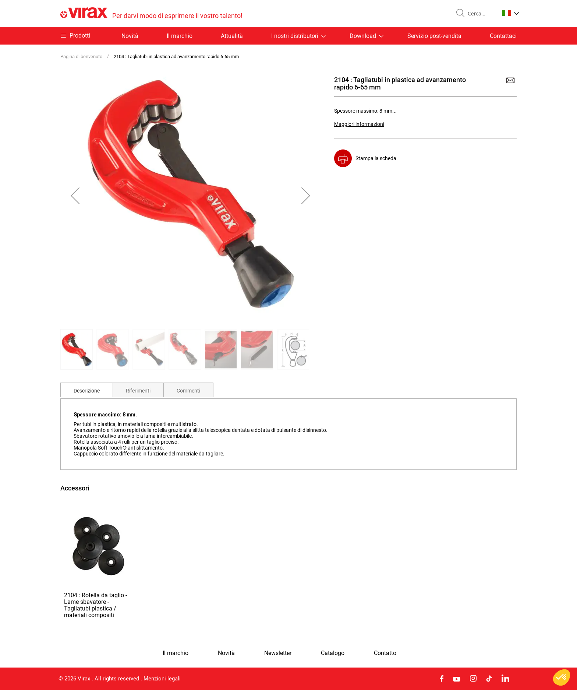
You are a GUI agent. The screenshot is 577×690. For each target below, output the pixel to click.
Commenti (188, 391)
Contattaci (503, 35)
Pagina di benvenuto (81, 56)
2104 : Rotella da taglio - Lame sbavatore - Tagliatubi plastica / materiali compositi (95, 605)
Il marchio (179, 35)
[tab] (86, 390)
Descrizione (87, 391)
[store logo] (151, 13)
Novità (129, 35)
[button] (510, 13)
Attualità (232, 35)
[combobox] (480, 14)
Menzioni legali (162, 678)
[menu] (288, 36)
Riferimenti (138, 391)
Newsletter (277, 653)
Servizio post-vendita (434, 35)
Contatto (385, 653)
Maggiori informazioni (359, 124)
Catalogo (332, 653)
